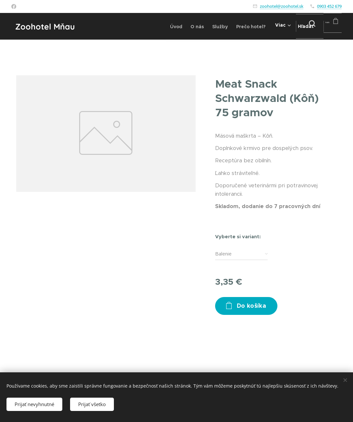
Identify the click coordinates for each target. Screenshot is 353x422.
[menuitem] (143, 26)
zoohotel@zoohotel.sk (281, 6)
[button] (293, 26)
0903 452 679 (329, 6)
